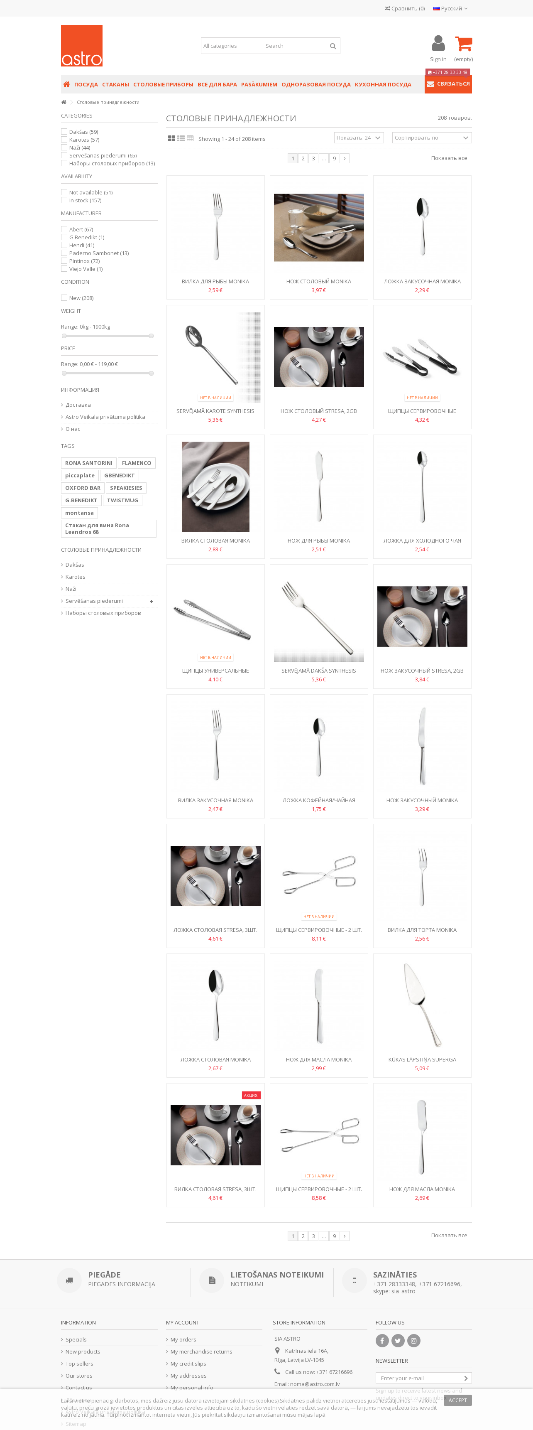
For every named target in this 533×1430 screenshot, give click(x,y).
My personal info (192, 1387)
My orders (183, 1339)
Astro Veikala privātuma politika (105, 416)
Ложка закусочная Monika (422, 281)
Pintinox (84, 261)
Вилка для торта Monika (422, 930)
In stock (85, 200)
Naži (79, 147)
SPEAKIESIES (126, 487)
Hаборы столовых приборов (112, 163)
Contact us (79, 1387)
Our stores (79, 1375)
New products (83, 1351)
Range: (69, 326)
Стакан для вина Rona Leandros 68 (97, 528)
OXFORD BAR (82, 487)
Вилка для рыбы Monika (215, 281)
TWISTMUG (122, 500)
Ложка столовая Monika (216, 1059)
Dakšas (83, 131)
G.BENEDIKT (81, 500)
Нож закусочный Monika (422, 800)
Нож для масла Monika (319, 1059)
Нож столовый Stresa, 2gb (319, 411)
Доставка (78, 404)
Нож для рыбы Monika (319, 540)
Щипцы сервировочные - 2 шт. (319, 930)
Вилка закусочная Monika (215, 800)
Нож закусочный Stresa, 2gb (422, 670)
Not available (90, 192)
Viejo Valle (86, 269)
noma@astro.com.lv (315, 1384)
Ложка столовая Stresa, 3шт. (215, 930)
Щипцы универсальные (215, 670)
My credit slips (188, 1363)
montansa (79, 512)
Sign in (438, 58)
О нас (73, 428)
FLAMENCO (137, 463)
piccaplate (80, 475)
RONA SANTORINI (88, 463)
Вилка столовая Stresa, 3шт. (215, 1189)
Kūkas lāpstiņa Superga (422, 1059)
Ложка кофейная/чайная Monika (319, 803)
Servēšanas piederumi (103, 155)
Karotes (84, 139)
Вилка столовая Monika (215, 540)
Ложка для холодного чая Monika (422, 544)
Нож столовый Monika (318, 281)
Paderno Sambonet (99, 253)
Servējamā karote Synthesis (215, 411)
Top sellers (79, 1363)
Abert (81, 229)
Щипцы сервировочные (422, 411)
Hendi (81, 245)
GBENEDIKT (119, 475)
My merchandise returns (201, 1351)
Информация (80, 389)
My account (182, 1322)
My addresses (189, 1375)
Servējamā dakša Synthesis (318, 670)
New (81, 298)
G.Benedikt (86, 237)
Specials (76, 1339)
